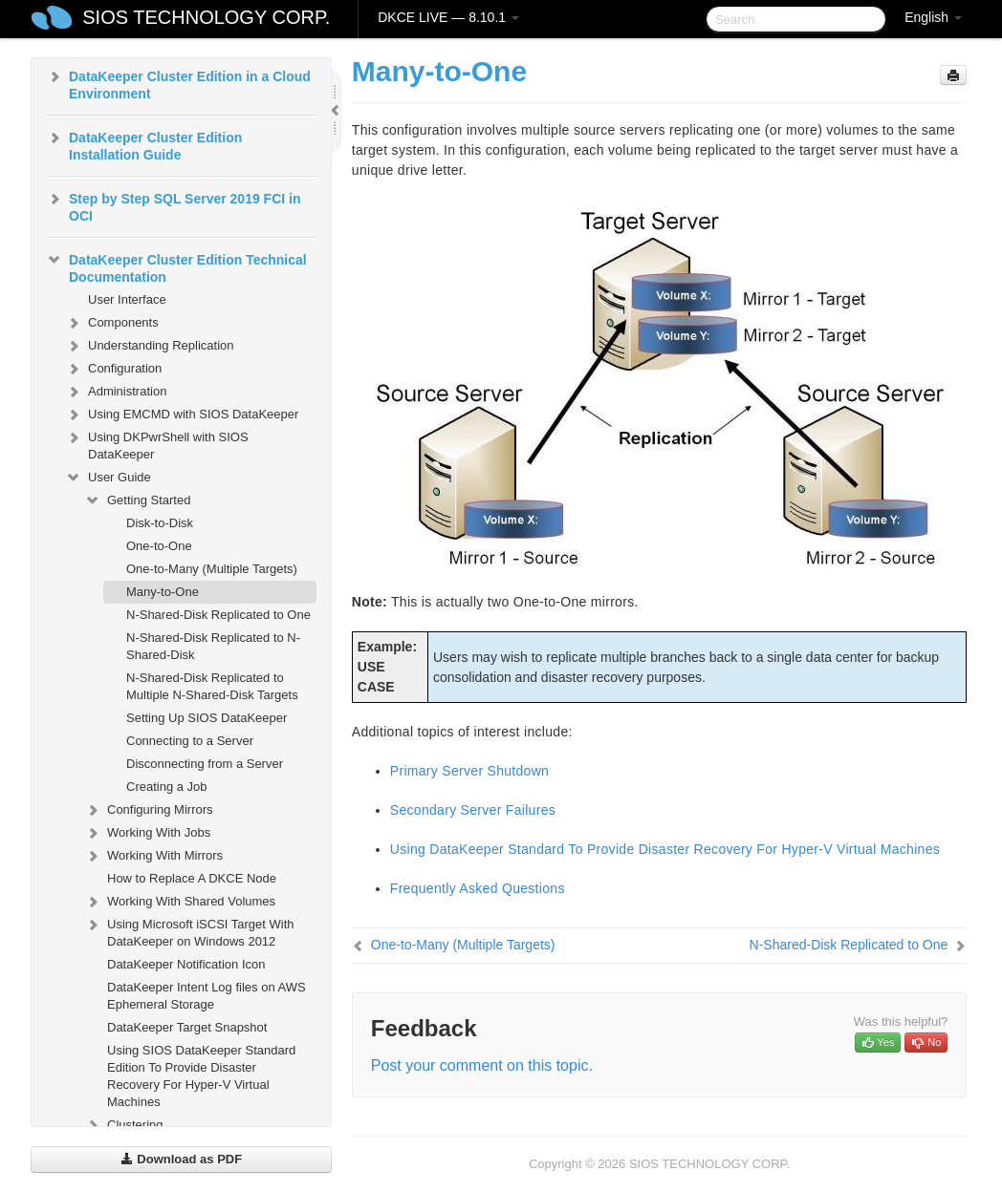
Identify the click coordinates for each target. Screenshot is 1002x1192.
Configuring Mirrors (148, 809)
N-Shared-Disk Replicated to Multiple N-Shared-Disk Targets (212, 686)
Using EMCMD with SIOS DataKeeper (181, 414)
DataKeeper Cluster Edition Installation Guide (144, 144)
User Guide (108, 477)
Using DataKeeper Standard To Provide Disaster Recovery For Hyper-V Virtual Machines (665, 849)
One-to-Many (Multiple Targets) (211, 569)
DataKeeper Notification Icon (186, 964)
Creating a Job (166, 786)
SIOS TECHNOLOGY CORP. (206, 17)
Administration (115, 391)
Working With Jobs (147, 832)
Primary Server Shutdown (469, 770)
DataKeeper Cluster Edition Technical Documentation (176, 266)
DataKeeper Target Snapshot (187, 1027)
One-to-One (159, 546)
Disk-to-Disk (159, 523)
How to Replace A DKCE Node (191, 878)
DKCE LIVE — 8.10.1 (448, 17)
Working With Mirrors (153, 855)
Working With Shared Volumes (179, 901)
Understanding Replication (149, 345)
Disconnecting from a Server (204, 763)
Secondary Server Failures (472, 810)
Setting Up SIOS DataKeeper (206, 718)
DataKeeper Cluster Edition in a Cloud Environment (178, 83)
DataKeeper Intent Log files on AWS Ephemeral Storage (206, 995)
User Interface (127, 299)
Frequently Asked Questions (477, 888)
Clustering (123, 1125)
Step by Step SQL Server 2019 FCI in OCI (173, 205)
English (933, 17)
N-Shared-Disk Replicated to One (218, 614)
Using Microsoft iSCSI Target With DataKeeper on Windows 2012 (189, 930)
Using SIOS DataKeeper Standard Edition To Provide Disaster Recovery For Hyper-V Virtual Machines (201, 1076)
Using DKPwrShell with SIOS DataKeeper (157, 443)
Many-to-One (162, 592)
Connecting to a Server (189, 741)
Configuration (113, 368)
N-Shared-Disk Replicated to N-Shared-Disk (213, 646)
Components (112, 322)
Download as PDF (181, 1159)
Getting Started (137, 500)
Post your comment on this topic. (482, 1065)
